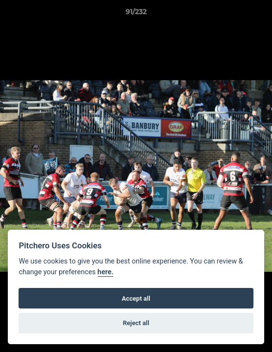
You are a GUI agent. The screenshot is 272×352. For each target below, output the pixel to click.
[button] (260, 14)
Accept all (136, 298)
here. (106, 272)
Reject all (136, 323)
